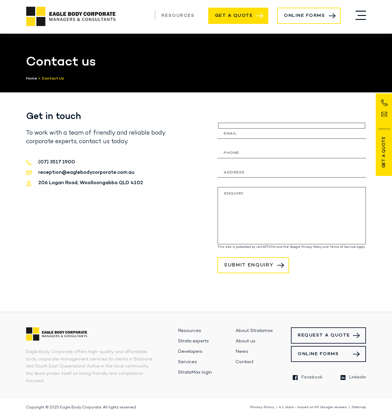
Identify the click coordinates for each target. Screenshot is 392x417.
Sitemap (359, 407)
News (242, 351)
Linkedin (353, 377)
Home (31, 78)
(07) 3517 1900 (146, 15)
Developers (190, 351)
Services (187, 362)
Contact (245, 362)
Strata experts (193, 341)
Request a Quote (324, 335)
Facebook (307, 377)
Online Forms (304, 16)
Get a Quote (234, 16)
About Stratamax (254, 331)
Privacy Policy (311, 247)
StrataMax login (195, 372)
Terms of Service (343, 247)
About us (245, 341)
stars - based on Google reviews (313, 407)
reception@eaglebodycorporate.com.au (86, 172)
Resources (177, 16)
